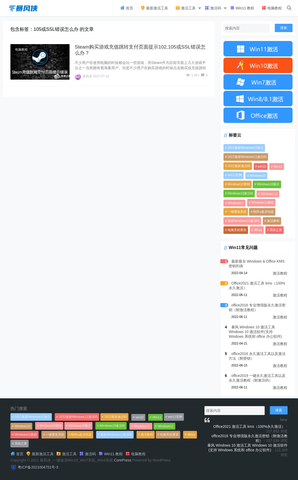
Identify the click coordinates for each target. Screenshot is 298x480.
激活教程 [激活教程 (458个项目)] (273, 221)
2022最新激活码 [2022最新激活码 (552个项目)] (239, 166)
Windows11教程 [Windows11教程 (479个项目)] (262, 202)
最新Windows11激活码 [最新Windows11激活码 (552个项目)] (243, 221)
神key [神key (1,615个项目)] (258, 230)
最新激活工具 (154, 7)
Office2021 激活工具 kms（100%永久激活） (249, 426)
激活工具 (185, 7)
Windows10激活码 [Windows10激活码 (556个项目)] (240, 193)
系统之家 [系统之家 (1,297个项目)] (276, 230)
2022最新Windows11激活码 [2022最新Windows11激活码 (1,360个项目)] (247, 157)
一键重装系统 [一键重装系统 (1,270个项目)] (237, 212)
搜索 (283, 28)
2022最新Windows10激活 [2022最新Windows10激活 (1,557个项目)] (245, 148)
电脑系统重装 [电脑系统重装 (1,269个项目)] (237, 230)
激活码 (212, 7)
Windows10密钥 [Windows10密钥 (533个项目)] (239, 184)
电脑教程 (272, 7)
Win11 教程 (242, 7)
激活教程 (280, 273)
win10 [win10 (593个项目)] (262, 166)
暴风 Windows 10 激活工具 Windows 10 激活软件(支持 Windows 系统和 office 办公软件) (255, 332)
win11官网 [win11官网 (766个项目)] (235, 175)
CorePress (122, 460)
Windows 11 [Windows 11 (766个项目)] (269, 194)
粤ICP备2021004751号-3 (38, 467)
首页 (126, 7)
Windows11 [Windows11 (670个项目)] (236, 203)
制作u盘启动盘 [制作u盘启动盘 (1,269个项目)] (263, 212)
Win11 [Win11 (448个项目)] (278, 166)
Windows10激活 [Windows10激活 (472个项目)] (268, 184)
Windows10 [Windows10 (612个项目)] (258, 175)
